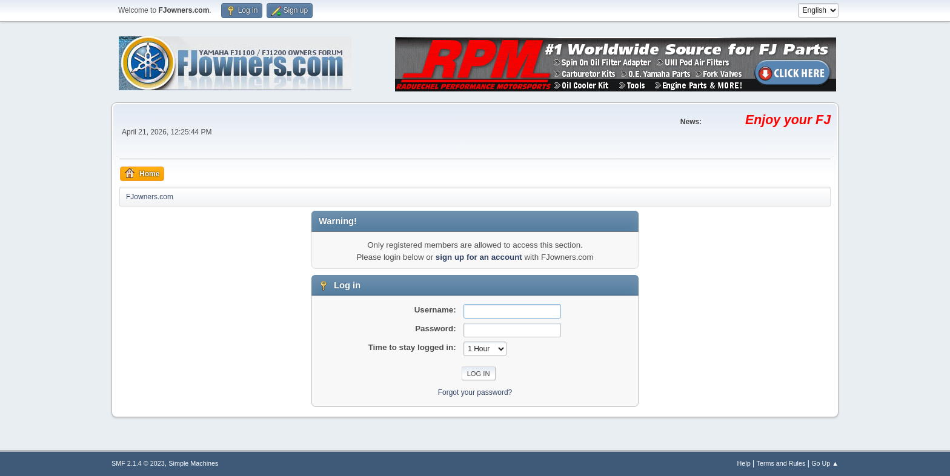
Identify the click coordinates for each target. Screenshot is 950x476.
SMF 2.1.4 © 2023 (138, 463)
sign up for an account (479, 257)
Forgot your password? (475, 392)
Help (744, 463)
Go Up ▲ (825, 463)
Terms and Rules (781, 463)
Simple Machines (193, 463)
